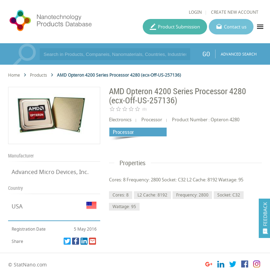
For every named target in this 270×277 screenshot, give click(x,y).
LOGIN (195, 12)
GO (206, 54)
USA (17, 206)
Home (14, 75)
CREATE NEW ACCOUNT (234, 12)
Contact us (235, 27)
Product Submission (179, 27)
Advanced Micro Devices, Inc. (50, 172)
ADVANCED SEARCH (239, 54)
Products (38, 75)
